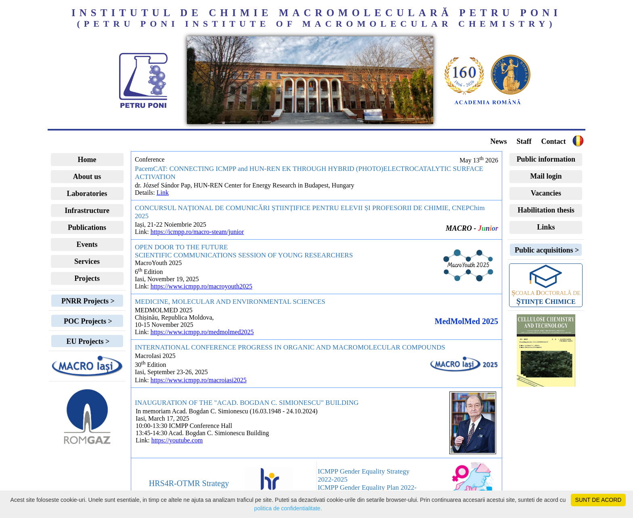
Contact (553, 141)
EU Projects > (87, 341)
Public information (546, 159)
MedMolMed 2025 (466, 321)
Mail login (546, 176)
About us (87, 177)
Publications (87, 227)
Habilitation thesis (546, 210)
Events (87, 244)
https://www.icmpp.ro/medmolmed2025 (202, 331)
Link (163, 192)
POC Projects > (87, 321)
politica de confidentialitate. (288, 508)
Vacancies (546, 193)
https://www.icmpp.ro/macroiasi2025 (199, 380)
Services (87, 261)
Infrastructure (87, 210)
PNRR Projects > (86, 301)
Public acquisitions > (546, 250)
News (498, 141)
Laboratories (87, 194)
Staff (523, 141)
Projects (87, 278)
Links (546, 227)
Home (87, 160)
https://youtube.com (177, 440)
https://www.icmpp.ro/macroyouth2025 (201, 286)
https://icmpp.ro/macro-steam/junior (197, 231)
